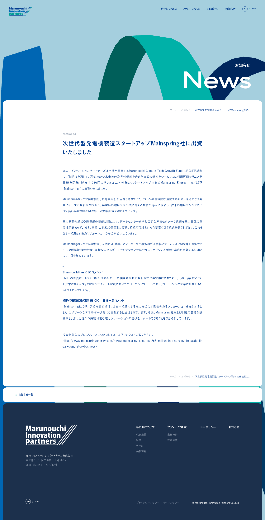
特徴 (138, 440)
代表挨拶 (141, 434)
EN (254, 8)
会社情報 (141, 451)
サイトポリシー (171, 502)
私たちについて (169, 8)
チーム (139, 445)
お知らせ (230, 8)
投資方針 (172, 434)
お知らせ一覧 (25, 394)
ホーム (173, 110)
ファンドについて (191, 8)
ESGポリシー (213, 8)
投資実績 (172, 440)
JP (245, 8)
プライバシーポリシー (147, 502)
